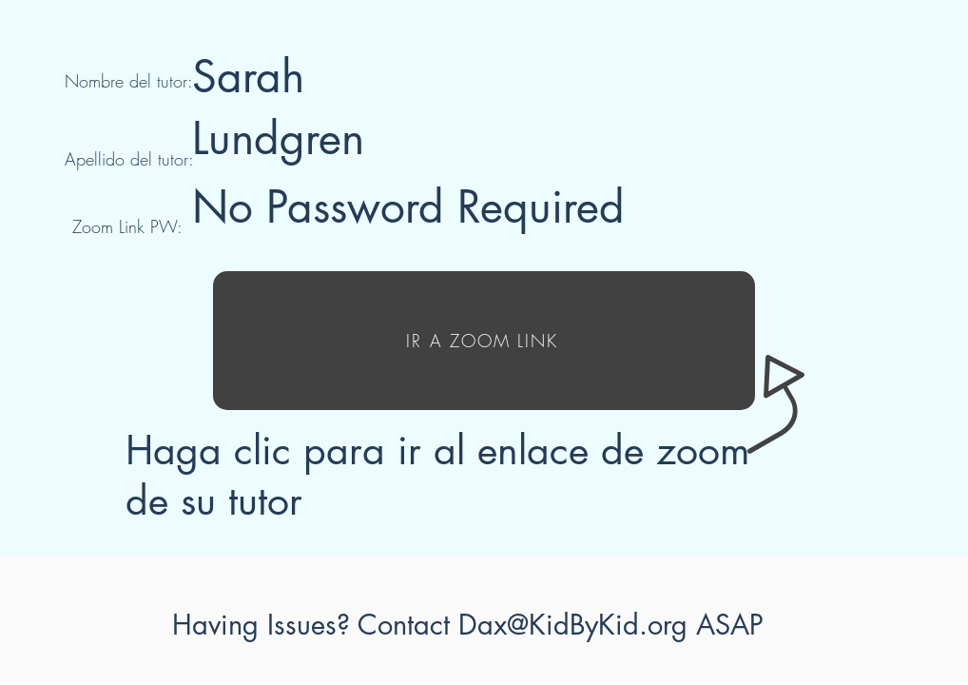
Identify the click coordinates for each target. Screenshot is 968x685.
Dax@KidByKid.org (572, 624)
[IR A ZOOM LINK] (484, 340)
